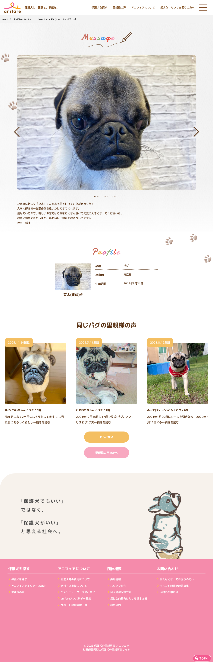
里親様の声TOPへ (106, 453)
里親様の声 (119, 7)
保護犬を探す (99, 7)
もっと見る (106, 437)
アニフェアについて (143, 7)
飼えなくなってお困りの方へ (177, 7)
